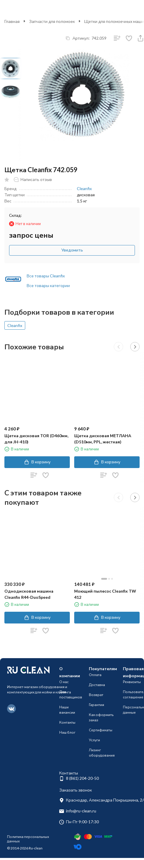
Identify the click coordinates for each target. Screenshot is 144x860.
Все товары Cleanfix (46, 275)
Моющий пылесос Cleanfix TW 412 (105, 594)
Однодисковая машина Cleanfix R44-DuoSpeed (28, 594)
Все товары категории (48, 285)
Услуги (94, 740)
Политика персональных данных (28, 838)
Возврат (96, 695)
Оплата (95, 675)
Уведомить (72, 249)
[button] (118, 346)
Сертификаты (100, 730)
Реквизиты (132, 682)
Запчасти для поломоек (52, 21)
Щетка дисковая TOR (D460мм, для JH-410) (36, 438)
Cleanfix (84, 188)
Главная (12, 21)
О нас (64, 682)
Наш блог (67, 732)
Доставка (97, 685)
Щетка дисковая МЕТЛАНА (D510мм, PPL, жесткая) (102, 438)
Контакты (67, 722)
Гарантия (96, 705)
